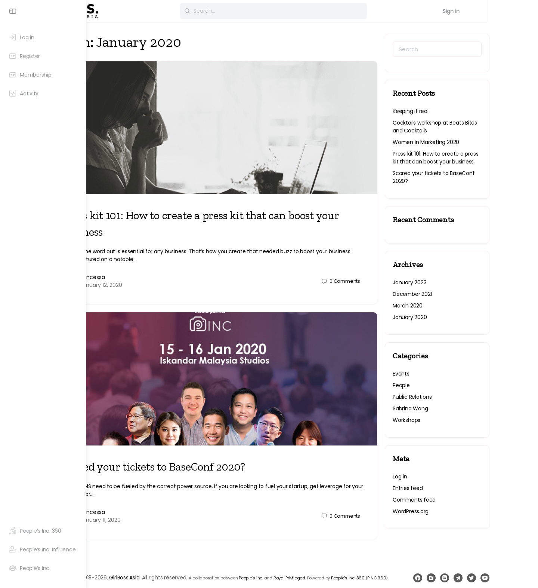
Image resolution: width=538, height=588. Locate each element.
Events (434, 373)
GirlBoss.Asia (176, 560)
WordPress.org (444, 511)
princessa (144, 269)
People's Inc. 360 (400, 561)
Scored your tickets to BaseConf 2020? (205, 451)
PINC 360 (112, 572)
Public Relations (446, 397)
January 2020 (443, 317)
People (434, 385)
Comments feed (447, 499)
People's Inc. (303, 561)
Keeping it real (444, 111)
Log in (433, 476)
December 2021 (446, 294)
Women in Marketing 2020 (459, 142)
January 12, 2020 (153, 277)
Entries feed (441, 488)
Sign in (510, 11)
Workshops (440, 420)
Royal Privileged (342, 561)
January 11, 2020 (152, 504)
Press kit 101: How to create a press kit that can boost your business (469, 157)
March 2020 (441, 305)
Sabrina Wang (443, 408)
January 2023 (443, 282)
